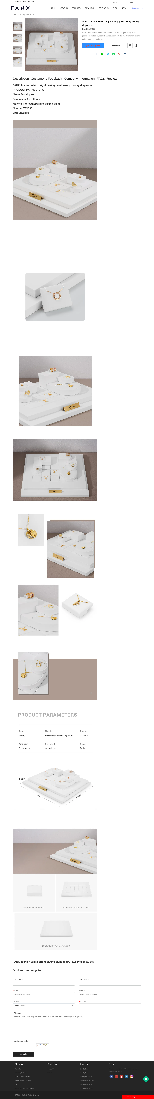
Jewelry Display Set (26, 15)
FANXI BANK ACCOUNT (23, 1080)
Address (82, 990)
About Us (64, 8)
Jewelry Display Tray (86, 1088)
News (124, 8)
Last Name (84, 979)
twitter (107, 54)
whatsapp (113, 54)
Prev (17, 18)
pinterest (119, 54)
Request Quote (137, 8)
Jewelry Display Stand (87, 1080)
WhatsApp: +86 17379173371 (24, 2)
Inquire (49, 1073)
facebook (96, 54)
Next (17, 69)
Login (131, 2)
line (102, 54)
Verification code (20, 1041)
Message (17, 1013)
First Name (18, 979)
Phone (82, 1002)
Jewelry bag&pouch (86, 1077)
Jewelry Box (84, 1069)
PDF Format (130, 45)
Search (115, 2)
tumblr (125, 54)
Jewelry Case (84, 1073)
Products (76, 8)
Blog (115, 8)
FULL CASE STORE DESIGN (24, 1088)
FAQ (16, 1084)
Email (16, 990)
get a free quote (93, 45)
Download (90, 8)
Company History (20, 1073)
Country (16, 1002)
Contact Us (104, 8)
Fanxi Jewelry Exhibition (22, 1077)
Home (52, 8)
